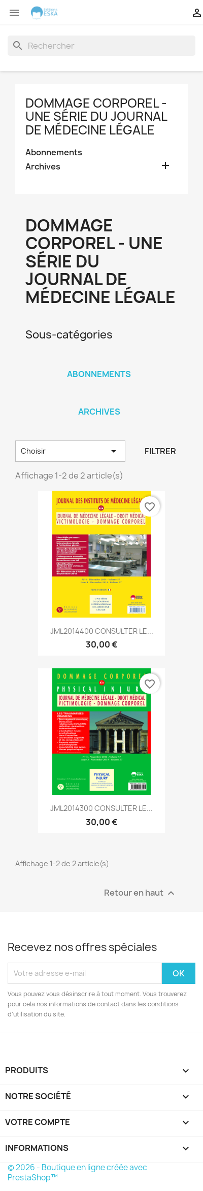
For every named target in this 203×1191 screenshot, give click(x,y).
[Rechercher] (101, 46)
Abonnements (53, 152)
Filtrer (160, 451)
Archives (42, 166)
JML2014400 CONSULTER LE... (101, 631)
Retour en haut (140, 893)
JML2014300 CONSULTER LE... (101, 808)
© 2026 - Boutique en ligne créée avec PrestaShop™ (77, 1172)
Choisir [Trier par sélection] (70, 451)
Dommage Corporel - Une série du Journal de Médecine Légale (96, 116)
